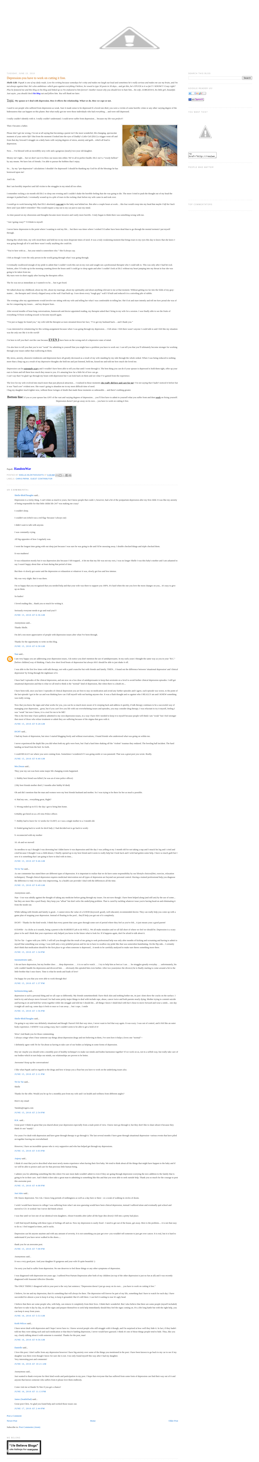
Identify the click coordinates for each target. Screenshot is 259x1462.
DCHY (18, 731)
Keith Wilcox (21, 1323)
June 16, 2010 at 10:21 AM (30, 1364)
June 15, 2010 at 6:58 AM (30, 646)
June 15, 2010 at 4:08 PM (30, 1185)
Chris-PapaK (22, 479)
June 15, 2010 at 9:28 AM (30, 724)
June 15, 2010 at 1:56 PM (30, 1011)
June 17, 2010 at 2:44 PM (30, 1408)
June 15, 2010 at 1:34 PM (30, 952)
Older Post (173, 1420)
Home (93, 1420)
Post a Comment (14, 1416)
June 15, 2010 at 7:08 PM (30, 1249)
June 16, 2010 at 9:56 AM (30, 1339)
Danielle (18, 1347)
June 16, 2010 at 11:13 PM (30, 1391)
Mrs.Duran (19, 766)
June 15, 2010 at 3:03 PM (30, 1150)
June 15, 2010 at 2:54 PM (30, 1112)
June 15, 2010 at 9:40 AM (30, 758)
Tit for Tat (19, 869)
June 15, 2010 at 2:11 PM (30, 1074)
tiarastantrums (21, 959)
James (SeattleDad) (23, 1399)
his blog (36, 93)
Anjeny (18, 1158)
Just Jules (19, 1193)
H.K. (17, 1120)
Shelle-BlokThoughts (24, 495)
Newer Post (12, 1420)
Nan (16, 654)
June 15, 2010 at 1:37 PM (30, 983)
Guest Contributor (41, 479)
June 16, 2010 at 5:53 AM (30, 1315)
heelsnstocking (21, 991)
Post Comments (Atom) (29, 1427)
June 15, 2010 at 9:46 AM (30, 861)
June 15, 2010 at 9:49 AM (30, 885)
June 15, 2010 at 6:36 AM (30, 615)
